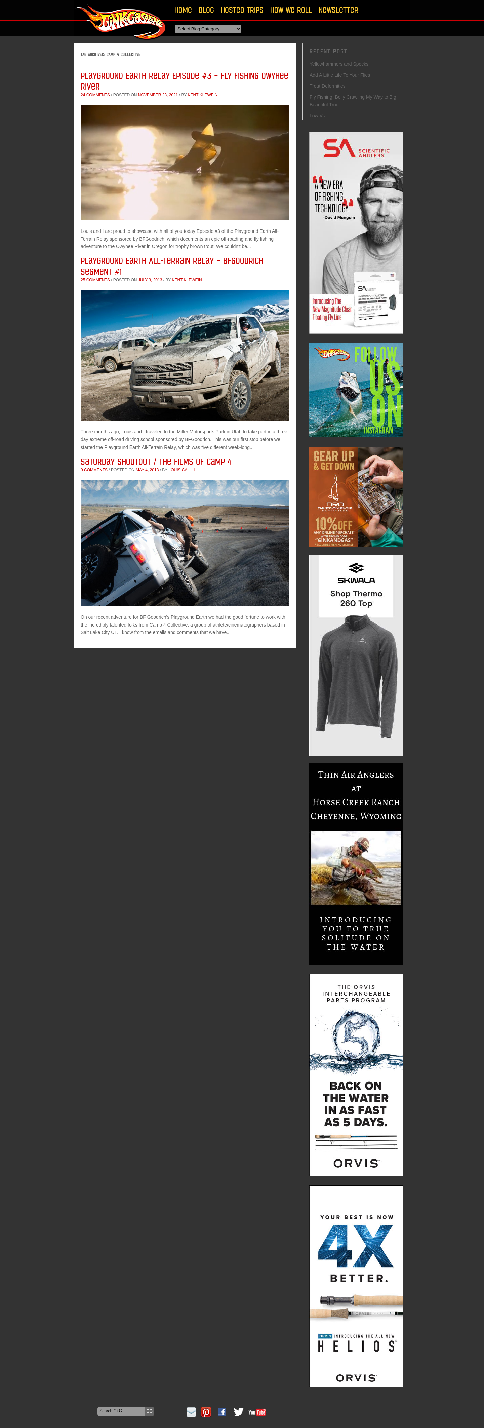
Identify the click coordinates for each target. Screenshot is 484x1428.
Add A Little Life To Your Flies (340, 75)
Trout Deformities (328, 86)
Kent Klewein (203, 95)
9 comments (94, 470)
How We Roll (291, 9)
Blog (206, 9)
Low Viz (318, 115)
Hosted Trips (242, 9)
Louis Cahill (182, 470)
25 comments (95, 280)
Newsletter (338, 9)
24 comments (95, 95)
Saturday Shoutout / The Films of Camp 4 (156, 461)
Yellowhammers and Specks (339, 64)
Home (183, 9)
